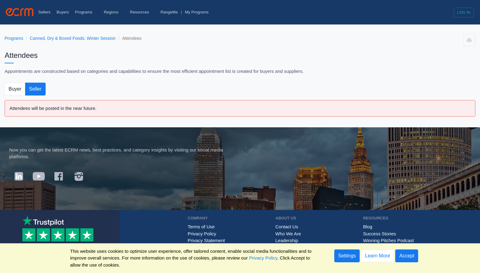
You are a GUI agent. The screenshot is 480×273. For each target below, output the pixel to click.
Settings (347, 255)
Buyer (15, 89)
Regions (114, 12)
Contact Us (287, 226)
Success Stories (379, 233)
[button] (469, 40)
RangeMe (169, 12)
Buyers (63, 12)
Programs (86, 12)
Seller (35, 89)
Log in (464, 12)
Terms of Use (201, 226)
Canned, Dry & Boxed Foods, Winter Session (72, 38)
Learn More (377, 255)
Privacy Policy (202, 233)
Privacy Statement (206, 240)
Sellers (44, 12)
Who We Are (288, 233)
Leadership (287, 240)
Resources (142, 12)
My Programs (196, 12)
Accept (406, 255)
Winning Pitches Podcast (388, 240)
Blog (367, 226)
